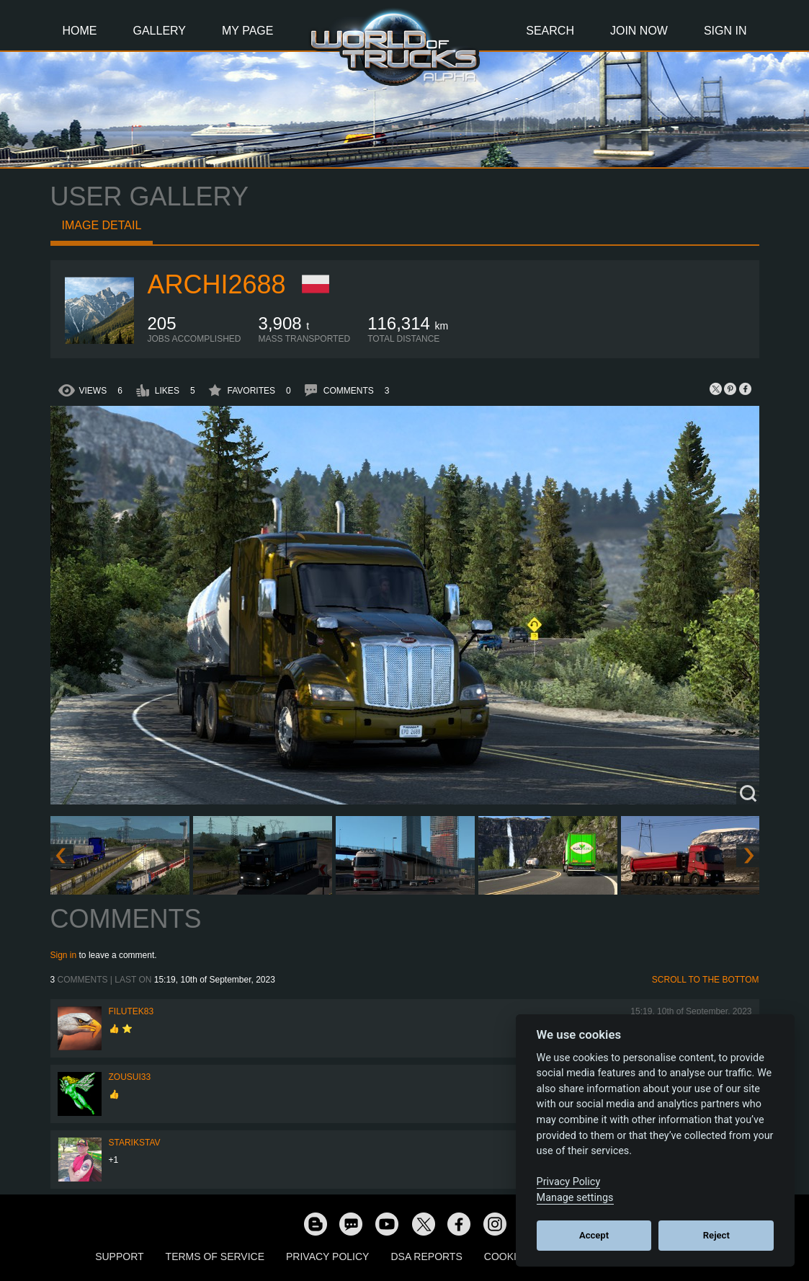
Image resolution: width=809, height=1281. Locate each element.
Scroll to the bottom (705, 980)
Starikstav (135, 1143)
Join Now (639, 31)
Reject (716, 1235)
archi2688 (217, 284)
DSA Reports (426, 1256)
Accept (594, 1235)
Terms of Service (215, 1256)
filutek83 (131, 1011)
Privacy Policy (327, 1256)
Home (80, 31)
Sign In (725, 31)
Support (119, 1256)
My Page (247, 31)
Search (550, 31)
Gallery (160, 31)
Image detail (102, 225)
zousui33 (130, 1077)
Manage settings (575, 1198)
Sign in (63, 955)
